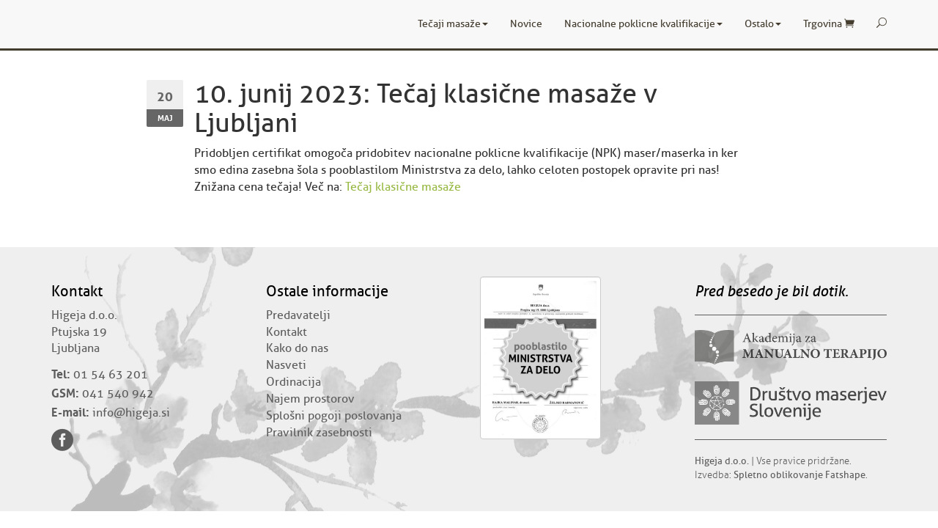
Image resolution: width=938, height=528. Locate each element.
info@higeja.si (131, 413)
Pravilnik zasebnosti (319, 432)
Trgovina (828, 24)
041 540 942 (118, 393)
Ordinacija (293, 382)
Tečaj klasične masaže (403, 187)
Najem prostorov (310, 399)
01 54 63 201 (110, 374)
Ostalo (763, 24)
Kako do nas (297, 348)
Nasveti (286, 365)
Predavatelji (298, 315)
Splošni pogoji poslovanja (334, 415)
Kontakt (286, 332)
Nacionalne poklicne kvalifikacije (643, 24)
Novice (526, 24)
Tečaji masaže (453, 24)
